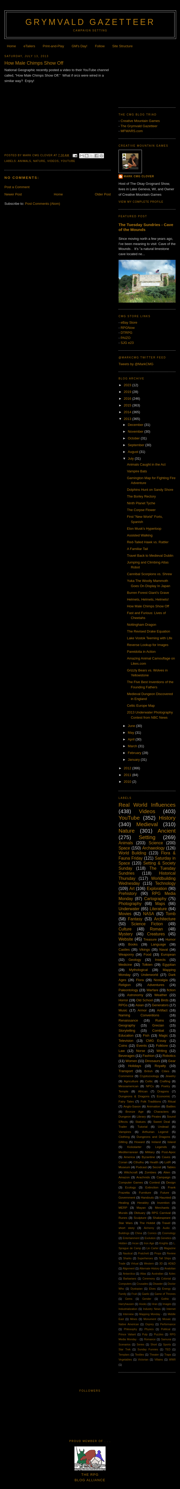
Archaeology (153, 848)
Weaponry (126, 954)
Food (147, 954)
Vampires (125, 1131)
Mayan (141, 1207)
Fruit (134, 1294)
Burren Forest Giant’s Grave (148, 593)
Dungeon (125, 1116)
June (132, 726)
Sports (167, 1344)
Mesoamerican (129, 1086)
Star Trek (124, 1349)
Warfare (152, 990)
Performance (168, 1324)
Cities (165, 1071)
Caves (166, 1157)
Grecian (158, 1025)
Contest (154, 1182)
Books (132, 944)
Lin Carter (152, 1248)
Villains (159, 1359)
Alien (166, 1172)
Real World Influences (147, 805)
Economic (163, 1096)
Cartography (155, 898)
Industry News (152, 1309)
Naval (163, 949)
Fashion (149, 1056)
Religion (125, 985)
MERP (123, 1207)
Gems (129, 1298)
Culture (125, 929)
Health (154, 1162)
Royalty (160, 1066)
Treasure (150, 939)
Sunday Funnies (147, 1349)
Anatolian (170, 1268)
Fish (146, 1035)
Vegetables (125, 1359)
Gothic (165, 1298)
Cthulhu (138, 1162)
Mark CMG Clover (139, 176)
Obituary (139, 1212)
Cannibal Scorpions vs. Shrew (149, 574)
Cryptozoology (149, 1076)
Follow (100, 46)
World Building (132, 853)
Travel (166, 1223)
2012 (128, 768)
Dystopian (136, 1288)
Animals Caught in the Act (146, 464)
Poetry (165, 1086)
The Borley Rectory (141, 496)
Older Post (103, 194)
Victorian (143, 1359)
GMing (123, 1142)
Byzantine (148, 1157)
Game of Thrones (165, 1294)
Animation (153, 1106)
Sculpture (140, 1217)
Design (171, 1182)
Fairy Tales (126, 1101)
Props (157, 1253)
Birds (165, 1000)
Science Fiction (147, 924)
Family (123, 1294)
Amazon (124, 1177)
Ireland (156, 1142)
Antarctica (129, 1273)
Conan (123, 1162)
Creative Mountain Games (140, 121)
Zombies (150, 1172)
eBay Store (129, 322)
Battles (171, 1106)
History (167, 818)
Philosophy (130, 1329)
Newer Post (13, 194)
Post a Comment (17, 187)
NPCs (150, 1086)
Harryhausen (126, 1304)
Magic (163, 1035)
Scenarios (124, 1344)
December (136, 425)
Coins (123, 1046)
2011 (128, 775)
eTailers (29, 46)
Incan (135, 1243)
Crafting (165, 1081)
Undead (163, 1126)
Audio (166, 1228)
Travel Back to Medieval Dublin (150, 555)
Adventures (155, 985)
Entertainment (131, 1238)
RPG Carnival (161, 1212)
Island (172, 1142)
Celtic (149, 1081)
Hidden (123, 1243)
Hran (155, 1304)
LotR (167, 1162)
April (132, 739)
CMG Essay (156, 1041)
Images (167, 1304)
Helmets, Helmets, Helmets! (148, 599)
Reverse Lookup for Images (147, 645)
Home (11, 46)
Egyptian (169, 965)
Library (141, 1116)
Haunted (165, 1197)
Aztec (172, 1273)
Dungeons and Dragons (153, 1136)
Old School (144, 1000)
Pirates (156, 1116)
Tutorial (142, 1126)
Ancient (167, 831)
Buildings (124, 1233)
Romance (150, 1339)
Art (132, 888)
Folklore (162, 1046)
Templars (124, 1354)
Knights (163, 1243)
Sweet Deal (161, 1121)
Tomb (171, 914)
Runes (123, 1217)
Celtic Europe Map (141, 706)
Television (126, 1041)
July (131, 458)
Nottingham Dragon (141, 625)
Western (149, 1263)
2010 (128, 782)
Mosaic (166, 1319)
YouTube (68, 161)
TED (167, 1349)
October (134, 438)
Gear (172, 1061)
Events (141, 1046)
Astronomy (135, 995)
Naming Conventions (139, 1015)
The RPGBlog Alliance (90, 1474)
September (136, 445)
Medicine (125, 965)
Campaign (163, 1177)
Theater (154, 1354)
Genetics (166, 1238)
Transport (126, 1071)
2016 (128, 398)
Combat (158, 1030)
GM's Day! (79, 46)
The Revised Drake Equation (148, 631)
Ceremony (148, 1278)
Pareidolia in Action (141, 652)
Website (126, 939)
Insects (160, 960)
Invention (163, 1202)
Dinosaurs (152, 1061)
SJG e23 (127, 343)
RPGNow (128, 328)
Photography (130, 903)
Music (123, 1010)
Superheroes (145, 1258)
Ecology (130, 1187)
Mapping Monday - (150, 1314)
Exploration (157, 888)
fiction (171, 990)
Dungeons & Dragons (134, 1096)
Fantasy (135, 919)
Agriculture (131, 1081)
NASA (148, 914)
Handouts (147, 1197)
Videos (53, 161)
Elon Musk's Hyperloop (144, 529)
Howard (139, 1142)
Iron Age (149, 1243)
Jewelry (170, 1076)
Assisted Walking (140, 535)
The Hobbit (147, 1223)
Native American (129, 1324)
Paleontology (128, 990)
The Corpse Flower (141, 510)
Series (140, 1344)
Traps (167, 1354)
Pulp (145, 1334)
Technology (165, 883)
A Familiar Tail (137, 549)
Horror (123, 1000)
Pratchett (143, 1253)
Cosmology (169, 1233)
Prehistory (128, 893)
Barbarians (129, 1278)
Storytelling (127, 1030)
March (133, 746)
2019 (128, 392)
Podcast (141, 1167)
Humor (170, 939)
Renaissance (128, 1020)
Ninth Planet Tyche (141, 503)
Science (156, 843)
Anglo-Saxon (132, 1106)
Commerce (126, 1076)
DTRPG (127, 333)
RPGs (123, 1005)
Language (158, 944)
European (168, 954)
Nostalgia (161, 980)
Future (164, 1192)
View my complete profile (141, 201)
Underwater (129, 909)
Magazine (170, 1248)
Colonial (166, 1278)
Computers (125, 1283)
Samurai (166, 1339)
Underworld (149, 975)
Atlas (143, 1273)
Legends (161, 1146)
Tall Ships (165, 1258)
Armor (142, 1010)
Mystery (126, 934)
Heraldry (143, 1202)
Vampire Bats (137, 471)
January (134, 760)
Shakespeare (162, 1217)
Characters (161, 1111)
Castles (124, 949)
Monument (149, 1319)
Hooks (143, 1304)
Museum (124, 1167)
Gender (146, 1298)
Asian (139, 1005)
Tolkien (147, 965)
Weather (160, 995)
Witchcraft (130, 1172)
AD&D (172, 1263)
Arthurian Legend (155, 1131)
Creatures (156, 934)
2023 (128, 385)
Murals (123, 1212)
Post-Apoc (169, 1152)
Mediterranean (128, 1152)
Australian (157, 1273)
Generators (160, 1005)
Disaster (158, 1283)
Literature (158, 909)
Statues (140, 1121)
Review (171, 1253)
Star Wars (126, 1223)
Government (127, 1197)
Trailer (123, 1126)
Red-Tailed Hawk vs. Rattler (147, 542)
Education (126, 1035)
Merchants (162, 1207)
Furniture (145, 1192)
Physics (149, 1329)
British (148, 1071)
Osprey (149, 1324)
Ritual (172, 1101)
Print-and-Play (53, 46)
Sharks (127, 1258)
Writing (161, 1051)
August (133, 452)
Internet (171, 1309)
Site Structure (122, 46)
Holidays (134, 1066)
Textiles (139, 1354)
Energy (166, 1288)
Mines (133, 1319)
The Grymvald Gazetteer (139, 126)
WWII (172, 1359)
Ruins (159, 1020)
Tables (171, 1167)
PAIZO (125, 338)
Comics (152, 1233)
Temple (123, 1091)
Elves (152, 1288)
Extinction (151, 1187)
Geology (134, 960)
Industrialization (128, 1309)
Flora (140, 980)
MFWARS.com (132, 131)
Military (150, 1152)
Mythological (138, 970)
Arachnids (143, 1177)
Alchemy (149, 1228)
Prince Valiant (127, 1334)
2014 (128, 412)
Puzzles (158, 1334)
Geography (127, 1025)
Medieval (147, 824)
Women (131, 1061)
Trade (122, 1263)
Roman (156, 929)
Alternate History (150, 1268)
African (143, 1091)
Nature (39, 161)
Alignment (129, 1268)
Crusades (142, 1283)
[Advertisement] (147, 77)
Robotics (169, 1056)
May (131, 733)
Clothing (124, 1136)
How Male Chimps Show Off (148, 606)
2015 (128, 405)
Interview (128, 1314)
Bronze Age (135, 1111)
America (129, 1157)
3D (161, 1263)
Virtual (135, 1263)
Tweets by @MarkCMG (136, 364)
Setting (147, 837)
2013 (128, 419)
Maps (160, 903)
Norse (140, 1051)
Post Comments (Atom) (42, 204)
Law (122, 1051)
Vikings (144, 949)
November (136, 431)
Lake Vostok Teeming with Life (149, 638)
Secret (157, 1167)
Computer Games (131, 1182)
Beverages (127, 1056)
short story (127, 1227)
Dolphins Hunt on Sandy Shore (150, 490)
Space (124, 848)
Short (153, 1344)
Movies (125, 914)
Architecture (165, 919)
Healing (124, 1202)
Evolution (150, 1238)
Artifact (162, 1010)
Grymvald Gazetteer (90, 22)
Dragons (163, 1091)
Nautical (128, 1253)
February (135, 753)
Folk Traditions (151, 1101)
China (138, 1233)
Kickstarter (134, 1146)
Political (165, 1329)
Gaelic (145, 1294)
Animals (24, 161)
